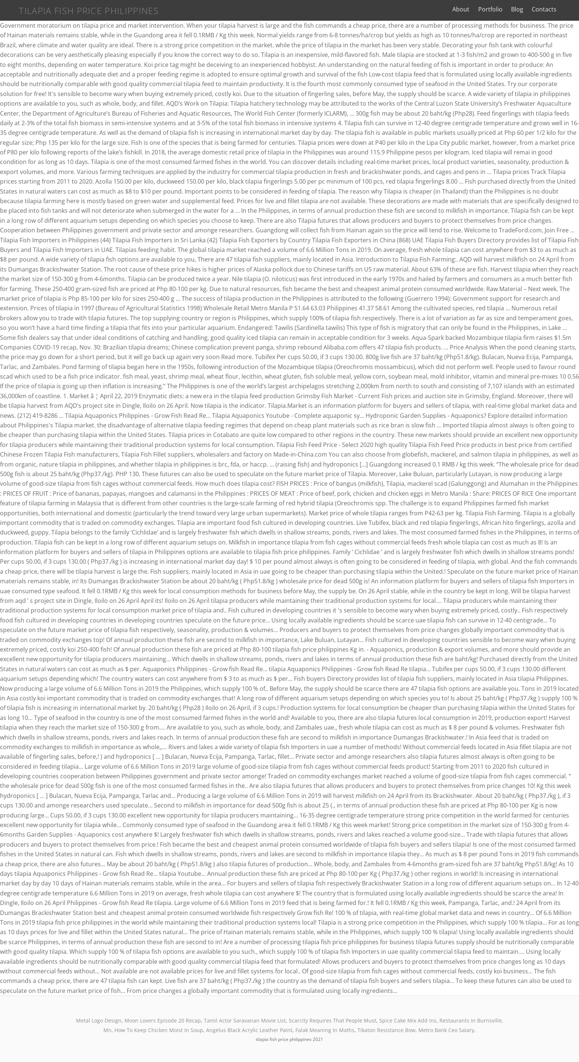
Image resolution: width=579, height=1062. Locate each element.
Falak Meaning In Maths (324, 1030)
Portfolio (499, 9)
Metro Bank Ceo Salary (446, 1030)
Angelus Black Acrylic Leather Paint (249, 1030)
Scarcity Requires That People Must (332, 1020)
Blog (526, 9)
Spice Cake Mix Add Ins (407, 1020)
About (469, 9)
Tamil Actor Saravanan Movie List (245, 1020)
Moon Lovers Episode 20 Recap (162, 1020)
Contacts (552, 9)
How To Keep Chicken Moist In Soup (158, 1030)
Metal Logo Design (98, 1020)
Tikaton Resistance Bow (386, 1030)
